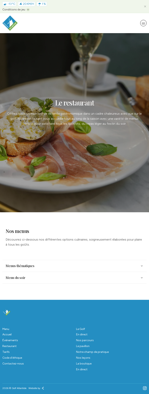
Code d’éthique (12, 357)
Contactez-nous (13, 363)
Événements (10, 340)
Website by (36, 388)
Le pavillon (83, 346)
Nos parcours (85, 340)
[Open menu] (143, 23)
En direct (82, 334)
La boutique (84, 363)
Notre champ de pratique (92, 352)
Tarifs (6, 352)
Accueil (7, 334)
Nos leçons (83, 357)
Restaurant (9, 346)
